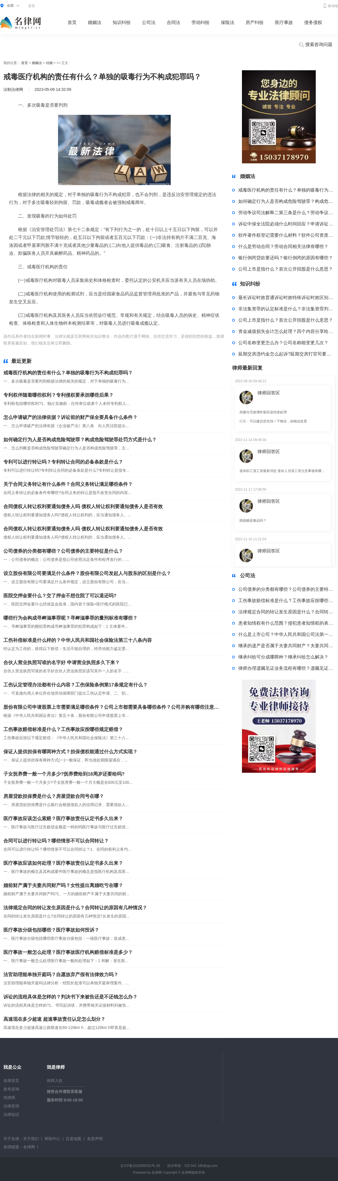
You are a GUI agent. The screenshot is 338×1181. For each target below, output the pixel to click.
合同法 (173, 22)
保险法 (227, 22)
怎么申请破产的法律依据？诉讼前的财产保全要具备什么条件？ (70, 417)
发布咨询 (11, 1089)
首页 (31, 6)
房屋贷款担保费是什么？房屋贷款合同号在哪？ (53, 796)
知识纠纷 (122, 22)
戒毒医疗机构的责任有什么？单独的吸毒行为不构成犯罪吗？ (68, 373)
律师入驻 (55, 1080)
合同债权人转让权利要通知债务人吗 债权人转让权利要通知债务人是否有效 (83, 506)
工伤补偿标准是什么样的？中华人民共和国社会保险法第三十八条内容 (77, 640)
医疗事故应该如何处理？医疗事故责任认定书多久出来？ (63, 863)
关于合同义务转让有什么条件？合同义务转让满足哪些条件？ (68, 484)
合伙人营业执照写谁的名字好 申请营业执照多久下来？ (61, 662)
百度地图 (73, 1138)
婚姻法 (94, 22)
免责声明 (95, 1138)
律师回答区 (268, 392)
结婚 (49, 63)
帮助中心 (52, 1138)
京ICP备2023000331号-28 (140, 1166)
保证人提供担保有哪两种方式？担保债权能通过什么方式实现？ (70, 751)
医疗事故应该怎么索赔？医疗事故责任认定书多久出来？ (63, 818)
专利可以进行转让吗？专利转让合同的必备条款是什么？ (63, 462)
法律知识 (11, 1114)
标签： (81, 343)
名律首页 (11, 1080)
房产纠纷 (255, 22)
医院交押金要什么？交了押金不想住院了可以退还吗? (59, 595)
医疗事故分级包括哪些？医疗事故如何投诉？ (51, 930)
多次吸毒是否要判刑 (106, 343)
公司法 (148, 22)
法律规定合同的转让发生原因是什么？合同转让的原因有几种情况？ (75, 907)
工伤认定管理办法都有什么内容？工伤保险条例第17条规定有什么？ (75, 685)
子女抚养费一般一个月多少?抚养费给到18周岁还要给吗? (63, 774)
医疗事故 (284, 22)
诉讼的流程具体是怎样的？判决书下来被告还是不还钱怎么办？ (70, 997)
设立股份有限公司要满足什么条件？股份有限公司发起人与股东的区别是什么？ (87, 573)
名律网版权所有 (193, 1173)
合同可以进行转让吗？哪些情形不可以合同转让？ (56, 841)
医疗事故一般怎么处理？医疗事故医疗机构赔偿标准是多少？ (68, 952)
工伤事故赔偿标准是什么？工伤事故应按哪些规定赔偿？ (63, 729)
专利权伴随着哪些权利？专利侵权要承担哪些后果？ (58, 395)
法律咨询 (11, 1106)
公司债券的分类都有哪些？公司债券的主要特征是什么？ (63, 551)
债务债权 (313, 22)
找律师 (9, 1097)
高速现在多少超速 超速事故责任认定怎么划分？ (54, 1019)
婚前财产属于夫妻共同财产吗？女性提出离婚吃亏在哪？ (63, 885)
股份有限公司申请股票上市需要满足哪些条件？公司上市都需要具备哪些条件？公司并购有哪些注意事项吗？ (111, 707)
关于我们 (31, 1138)
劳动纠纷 (201, 22)
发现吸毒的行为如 (141, 343)
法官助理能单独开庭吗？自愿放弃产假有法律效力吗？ (60, 974)
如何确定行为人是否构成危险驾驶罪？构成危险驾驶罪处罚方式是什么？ (80, 439)
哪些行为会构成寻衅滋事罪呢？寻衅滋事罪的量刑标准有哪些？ (70, 618)
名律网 (29, 1147)
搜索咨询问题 (315, 45)
